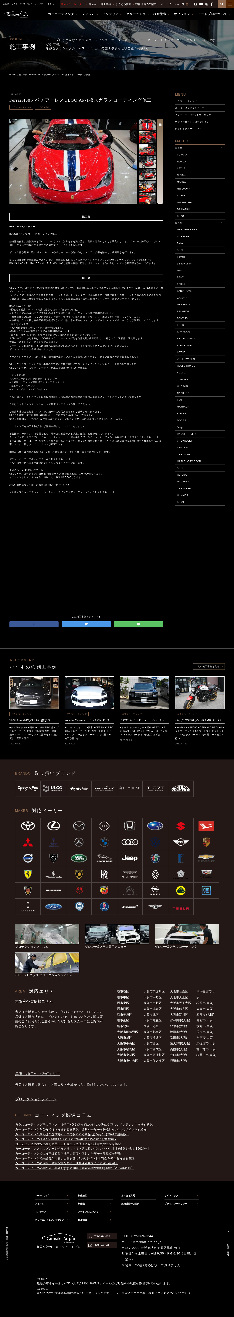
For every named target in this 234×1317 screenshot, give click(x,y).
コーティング (42, 1195)
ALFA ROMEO (185, 345)
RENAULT (183, 475)
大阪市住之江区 (154, 1060)
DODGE (181, 420)
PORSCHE (183, 236)
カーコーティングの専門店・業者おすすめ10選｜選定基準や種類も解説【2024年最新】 (74, 1168)
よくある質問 (123, 4)
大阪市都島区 (153, 1032)
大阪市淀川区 (179, 1014)
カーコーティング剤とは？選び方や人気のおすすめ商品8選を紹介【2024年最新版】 (72, 1134)
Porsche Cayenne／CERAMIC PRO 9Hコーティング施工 (89, 720)
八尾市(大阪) (205, 1037)
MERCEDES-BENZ (188, 229)
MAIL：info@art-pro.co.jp (141, 1242)
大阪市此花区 (153, 1020)
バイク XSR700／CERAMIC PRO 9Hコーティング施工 (200, 720)
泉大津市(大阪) (180, 1043)
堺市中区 (123, 997)
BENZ (180, 277)
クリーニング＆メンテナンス (49, 1220)
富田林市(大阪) (206, 1049)
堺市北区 (123, 1026)
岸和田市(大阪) (180, 1020)
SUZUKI (181, 216)
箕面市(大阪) (205, 1020)
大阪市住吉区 (179, 991)
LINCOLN (182, 447)
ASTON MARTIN (186, 338)
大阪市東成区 (126, 1054)
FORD (180, 325)
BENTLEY (182, 318)
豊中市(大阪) (178, 1026)
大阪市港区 (151, 1026)
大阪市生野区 (153, 1003)
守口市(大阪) (178, 1054)
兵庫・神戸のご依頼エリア (37, 1074)
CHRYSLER (184, 454)
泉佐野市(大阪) (206, 1043)
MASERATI (183, 304)
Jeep (180, 427)
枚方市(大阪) (205, 1026)
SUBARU (182, 195)
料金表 (93, 4)
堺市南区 (123, 1020)
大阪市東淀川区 (154, 991)
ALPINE (181, 413)
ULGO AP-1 (43, 107)
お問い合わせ (102, 1245)
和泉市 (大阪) (205, 1014)
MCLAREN (183, 481)
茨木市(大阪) (205, 1032)
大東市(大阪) (205, 1008)
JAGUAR (182, 297)
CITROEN (182, 379)
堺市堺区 (123, 991)
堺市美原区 (124, 1014)
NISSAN (181, 175)
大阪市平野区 (153, 997)
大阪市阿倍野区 (127, 1032)
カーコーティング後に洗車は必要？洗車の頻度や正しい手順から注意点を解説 (68, 1153)
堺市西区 (123, 1008)
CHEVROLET (184, 441)
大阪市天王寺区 (180, 1003)
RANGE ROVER (186, 434)
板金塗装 (82, 1195)
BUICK (181, 502)
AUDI (180, 250)
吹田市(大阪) (178, 1037)
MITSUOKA (183, 188)
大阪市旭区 (124, 1037)
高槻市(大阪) (178, 1049)
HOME (12, 74)
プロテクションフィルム (35, 1099)
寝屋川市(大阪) (206, 1054)
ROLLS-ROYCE (186, 366)
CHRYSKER (184, 488)
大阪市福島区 (126, 1049)
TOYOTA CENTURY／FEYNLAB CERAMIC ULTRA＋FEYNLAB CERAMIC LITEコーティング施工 (144, 720)
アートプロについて (88, 1211)
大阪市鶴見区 (179, 1008)
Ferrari (181, 257)
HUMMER (182, 495)
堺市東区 (123, 1003)
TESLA (181, 284)
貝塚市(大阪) (178, 1060)
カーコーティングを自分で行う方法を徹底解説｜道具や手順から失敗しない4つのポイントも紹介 (81, 1129)
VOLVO (181, 372)
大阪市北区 (151, 1014)
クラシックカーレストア (188, 128)
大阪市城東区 (153, 1008)
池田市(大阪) (178, 1032)
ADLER (181, 468)
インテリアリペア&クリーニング (193, 115)
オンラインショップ (174, 4)
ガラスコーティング (21, 107)
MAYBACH (183, 406)
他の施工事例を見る (208, 666)
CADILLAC (183, 393)
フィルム (39, 1203)
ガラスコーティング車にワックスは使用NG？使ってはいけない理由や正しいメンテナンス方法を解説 (84, 1124)
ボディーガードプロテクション (192, 121)
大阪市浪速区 (153, 1037)
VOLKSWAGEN (186, 359)
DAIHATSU (183, 209)
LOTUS (181, 352)
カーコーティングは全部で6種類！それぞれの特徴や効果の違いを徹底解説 (66, 1139)
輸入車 (178, 223)
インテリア (40, 1211)
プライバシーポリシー (175, 1203)
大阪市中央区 (126, 1043)
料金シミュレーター (72, 4)
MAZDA (181, 182)
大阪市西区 (151, 1043)
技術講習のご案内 (146, 4)
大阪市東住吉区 (127, 1060)
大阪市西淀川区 (154, 1054)
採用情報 (82, 1220)
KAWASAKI (183, 332)
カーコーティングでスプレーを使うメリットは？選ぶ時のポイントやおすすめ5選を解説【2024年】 (83, 1148)
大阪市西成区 (153, 1049)
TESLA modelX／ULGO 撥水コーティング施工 (34, 720)
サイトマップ (171, 1195)
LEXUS (181, 168)
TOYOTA (182, 154)
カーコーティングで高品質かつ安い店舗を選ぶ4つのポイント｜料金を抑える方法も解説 (75, 1158)
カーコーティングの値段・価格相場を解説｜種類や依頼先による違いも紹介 (66, 1163)
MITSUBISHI (184, 202)
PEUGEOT (183, 311)
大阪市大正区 (179, 997)
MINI (179, 270)
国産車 (178, 148)
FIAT (179, 400)
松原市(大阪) (205, 1003)
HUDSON (182, 386)
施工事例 (106, 4)
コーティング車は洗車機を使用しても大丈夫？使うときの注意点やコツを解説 (68, 1144)
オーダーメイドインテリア (190, 108)
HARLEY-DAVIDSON (189, 461)
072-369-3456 (102, 1236)
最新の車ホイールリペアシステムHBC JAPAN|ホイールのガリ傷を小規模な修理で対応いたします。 (104, 1283)
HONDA (181, 161)
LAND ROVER (185, 291)
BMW (180, 243)
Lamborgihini (184, 263)
